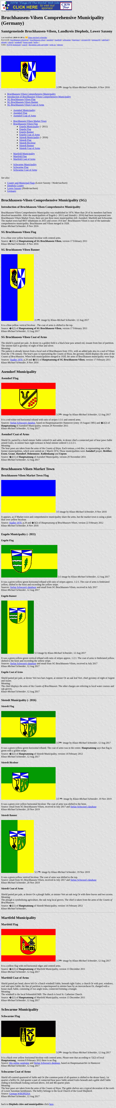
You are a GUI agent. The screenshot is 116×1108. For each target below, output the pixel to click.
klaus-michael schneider (37, 37)
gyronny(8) (86, 40)
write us (53, 45)
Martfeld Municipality (24, 153)
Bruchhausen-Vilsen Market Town (30, 121)
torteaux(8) (96, 40)
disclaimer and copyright (38, 45)
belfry (36, 42)
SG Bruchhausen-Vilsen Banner (22, 102)
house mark (27, 42)
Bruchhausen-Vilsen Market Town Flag (25, 475)
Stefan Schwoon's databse (22, 423)
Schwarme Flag (20, 167)
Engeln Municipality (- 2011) (18, 534)
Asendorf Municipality (24, 110)
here (51, 1104)
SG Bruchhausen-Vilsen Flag (21, 99)
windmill (18, 42)
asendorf (50, 40)
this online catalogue (19, 1063)
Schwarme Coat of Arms (25, 170)
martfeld (58, 40)
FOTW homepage (14, 45)
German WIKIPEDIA (19, 1093)
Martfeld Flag (20, 156)
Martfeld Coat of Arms (24, 159)
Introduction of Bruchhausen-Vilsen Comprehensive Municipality (39, 96)
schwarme (67, 40)
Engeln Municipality (29, 126)
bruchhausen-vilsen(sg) (19, 40)
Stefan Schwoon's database (23, 587)
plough (4, 42)
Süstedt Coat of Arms (29, 148)
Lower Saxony (14, 188)
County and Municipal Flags (21, 183)
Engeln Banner (26, 132)
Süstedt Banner (26, 145)
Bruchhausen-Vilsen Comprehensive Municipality (31, 94)
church (10, 42)
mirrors (60, 45)
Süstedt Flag (25, 140)
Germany (11, 191)
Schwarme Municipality (25, 164)
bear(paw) (76, 40)
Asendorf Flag (20, 113)
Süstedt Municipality (29, 137)
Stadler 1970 (16, 359)
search (24, 45)
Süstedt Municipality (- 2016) (18, 700)
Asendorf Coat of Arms (24, 115)
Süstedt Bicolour (27, 143)
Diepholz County (15, 185)
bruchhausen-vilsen (37, 40)
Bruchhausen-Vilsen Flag (25, 124)
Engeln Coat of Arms (29, 134)
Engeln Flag (25, 129)
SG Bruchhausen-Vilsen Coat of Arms (25, 105)
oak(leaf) (105, 40)
